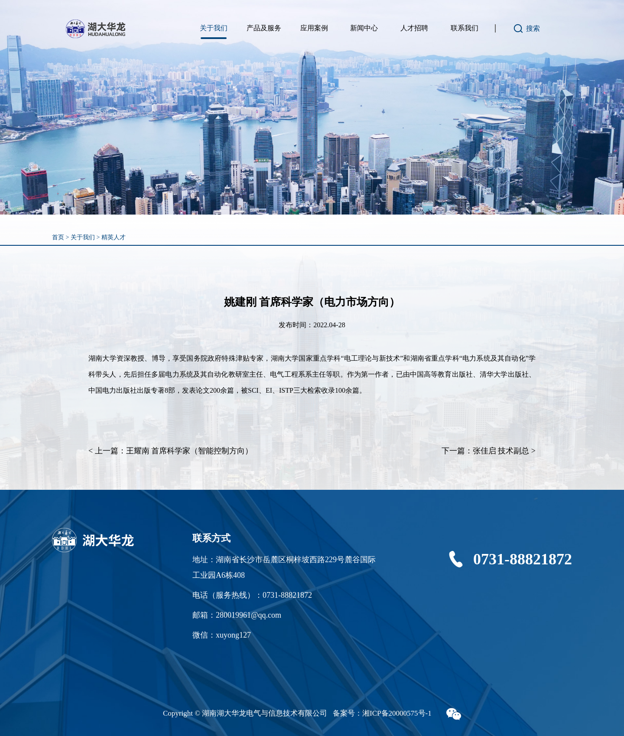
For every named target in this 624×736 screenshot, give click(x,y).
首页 (58, 237)
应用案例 (314, 28)
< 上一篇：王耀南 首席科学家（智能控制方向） (170, 450)
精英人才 (113, 237)
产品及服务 (264, 28)
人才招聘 (414, 28)
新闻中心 (364, 28)
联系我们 (464, 28)
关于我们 (214, 28)
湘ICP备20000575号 (393, 713)
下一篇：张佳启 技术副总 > (489, 450)
